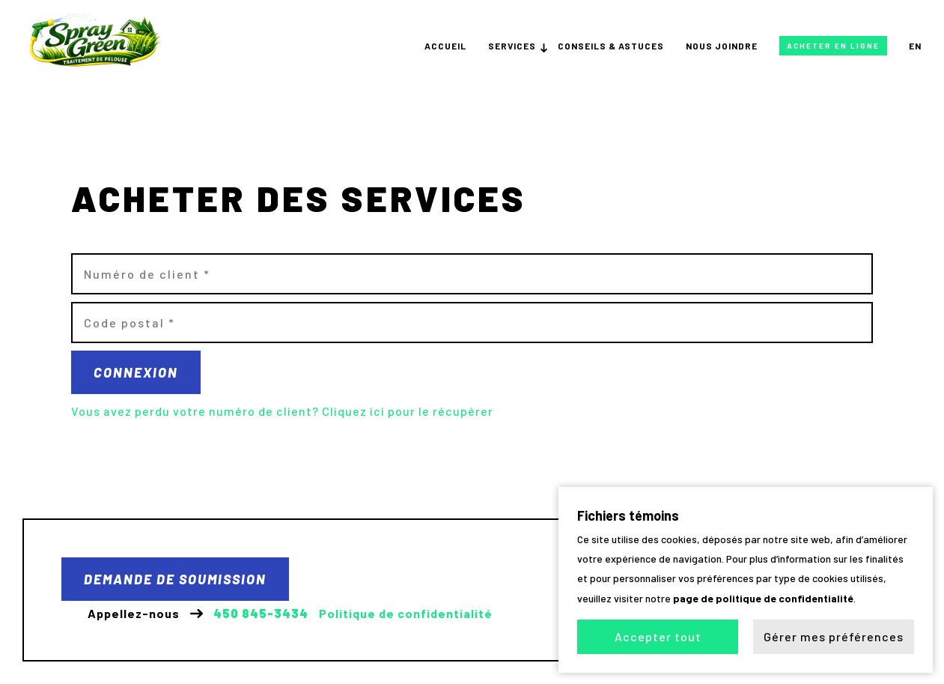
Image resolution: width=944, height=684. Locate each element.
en (915, 45)
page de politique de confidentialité (763, 597)
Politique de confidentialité (406, 614)
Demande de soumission (175, 579)
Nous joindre (722, 45)
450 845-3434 (260, 614)
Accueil (445, 45)
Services (512, 45)
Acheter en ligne (833, 45)
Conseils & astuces (611, 45)
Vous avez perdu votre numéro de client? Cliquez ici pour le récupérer (282, 411)
